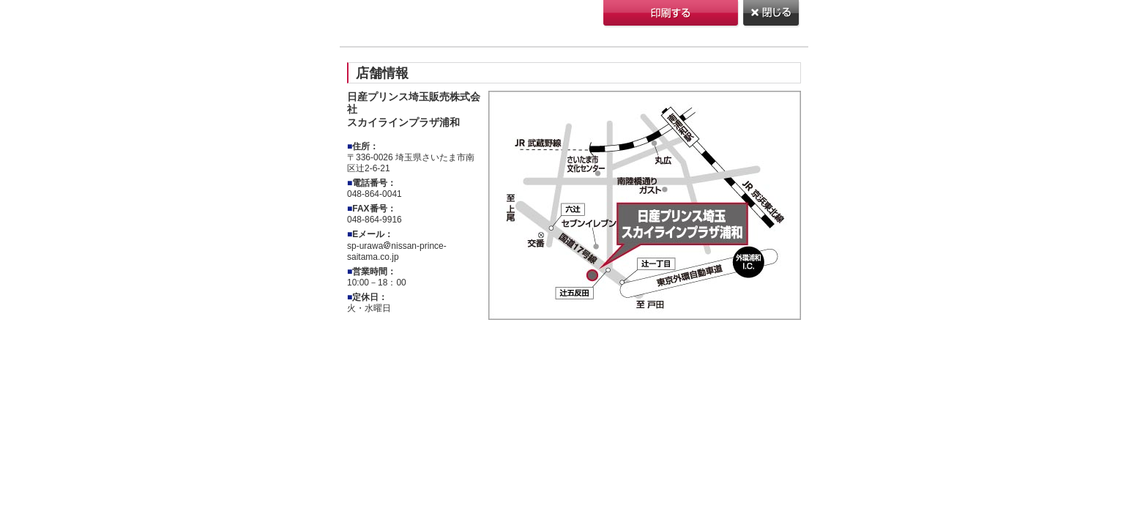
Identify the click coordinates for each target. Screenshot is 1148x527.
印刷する (671, 14)
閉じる (772, 14)
